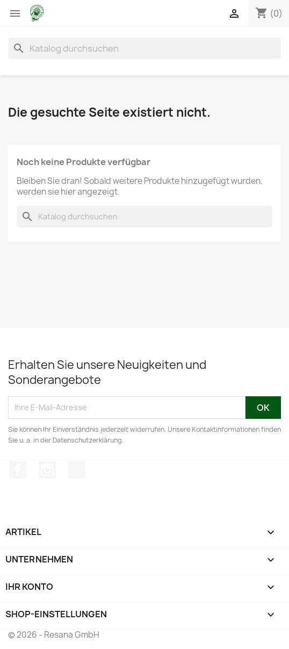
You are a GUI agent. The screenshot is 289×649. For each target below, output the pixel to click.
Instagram (47, 470)
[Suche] (144, 48)
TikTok (76, 470)
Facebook (17, 470)
